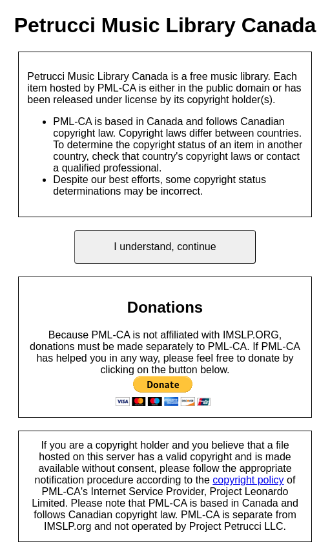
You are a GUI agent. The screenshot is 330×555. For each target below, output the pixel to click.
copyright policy (248, 479)
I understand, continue (165, 246)
